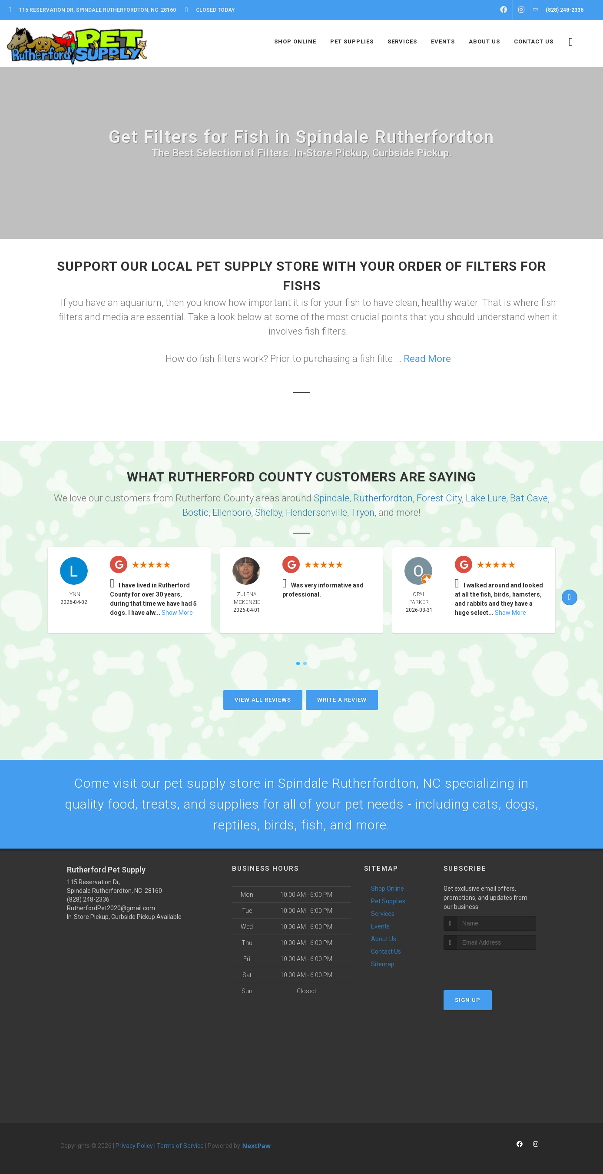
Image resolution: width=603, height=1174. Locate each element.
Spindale (331, 498)
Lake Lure (486, 498)
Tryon (362, 512)
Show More (177, 612)
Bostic (195, 512)
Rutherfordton (383, 498)
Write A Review (342, 699)
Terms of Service (180, 1145)
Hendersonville (316, 512)
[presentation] (490, 966)
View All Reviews (263, 699)
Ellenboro (231, 512)
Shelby (268, 512)
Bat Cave (529, 498)
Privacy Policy (134, 1145)
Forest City (439, 498)
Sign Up (467, 1000)
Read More (427, 358)
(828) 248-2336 (88, 899)
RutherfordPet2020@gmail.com (111, 908)
